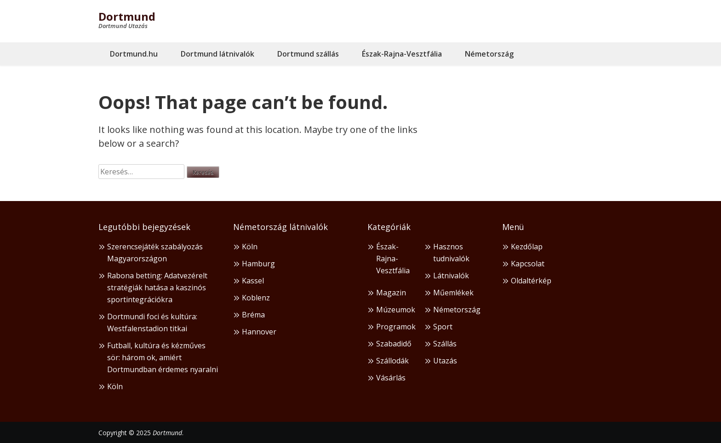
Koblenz (256, 298)
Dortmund (126, 16)
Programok (396, 327)
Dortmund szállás (308, 54)
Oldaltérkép (531, 281)
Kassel (253, 281)
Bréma (253, 315)
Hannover (259, 332)
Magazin (391, 293)
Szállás (445, 344)
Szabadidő (394, 344)
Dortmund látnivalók (217, 54)
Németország (489, 54)
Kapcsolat (527, 264)
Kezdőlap (527, 247)
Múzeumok (395, 310)
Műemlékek (453, 293)
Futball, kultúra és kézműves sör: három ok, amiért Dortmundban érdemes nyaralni (162, 357)
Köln (115, 386)
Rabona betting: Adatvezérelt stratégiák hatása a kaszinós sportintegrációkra (157, 287)
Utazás (445, 361)
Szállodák (392, 361)
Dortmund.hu (134, 54)
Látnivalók (451, 275)
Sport (442, 327)
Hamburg (258, 264)
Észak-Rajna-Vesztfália (402, 54)
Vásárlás (391, 378)
